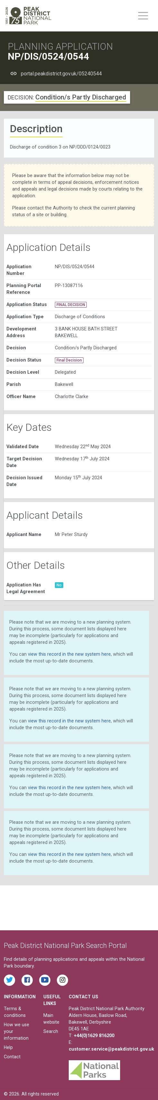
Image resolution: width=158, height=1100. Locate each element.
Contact (12, 1056)
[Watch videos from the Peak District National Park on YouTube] (44, 980)
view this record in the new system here (69, 654)
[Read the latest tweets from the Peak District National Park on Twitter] (9, 980)
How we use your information (16, 1031)
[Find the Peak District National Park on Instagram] (62, 980)
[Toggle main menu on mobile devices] (143, 15)
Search (50, 1031)
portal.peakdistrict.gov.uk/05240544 (61, 74)
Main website (51, 1019)
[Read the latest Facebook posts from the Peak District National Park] (27, 980)
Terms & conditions (15, 1012)
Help (8, 1047)
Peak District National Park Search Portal (65, 946)
